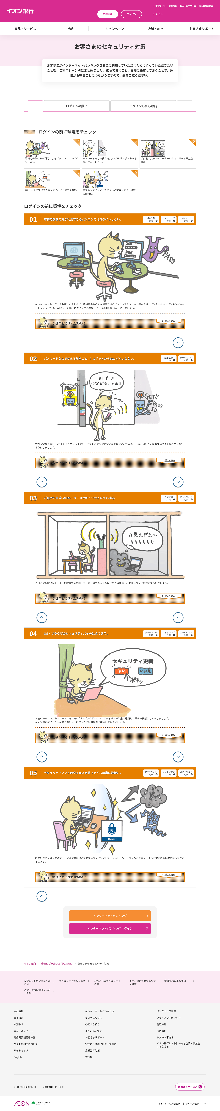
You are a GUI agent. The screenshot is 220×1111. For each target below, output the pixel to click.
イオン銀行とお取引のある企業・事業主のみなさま (178, 1045)
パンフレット (159, 5)
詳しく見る (170, 321)
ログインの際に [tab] (76, 106)
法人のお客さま (206, 5)
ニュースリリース (188, 5)
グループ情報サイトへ (196, 1103)
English (18, 1057)
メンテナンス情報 (166, 1011)
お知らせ (18, 1024)
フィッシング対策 (168, 219)
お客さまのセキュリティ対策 (107, 982)
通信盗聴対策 (151, 219)
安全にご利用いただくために (37, 982)
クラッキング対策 (186, 359)
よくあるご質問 (93, 1031)
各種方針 (161, 1024)
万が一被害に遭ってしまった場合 (37, 991)
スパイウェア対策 (186, 219)
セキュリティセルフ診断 (72, 980)
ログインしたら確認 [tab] (143, 106)
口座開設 (108, 14)
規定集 (88, 1057)
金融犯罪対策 (92, 1050)
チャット (158, 14)
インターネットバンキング (99, 1011)
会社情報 (173, 5)
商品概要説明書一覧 (24, 1037)
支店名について (93, 1017)
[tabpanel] (110, 515)
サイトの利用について (26, 1044)
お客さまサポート (94, 1037)
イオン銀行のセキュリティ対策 (142, 982)
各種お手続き (92, 1024)
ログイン (131, 14)
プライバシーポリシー (169, 1017)
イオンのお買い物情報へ (169, 1103)
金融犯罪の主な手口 (175, 980)
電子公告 (18, 1017)
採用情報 (161, 1031)
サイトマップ (21, 1050)
